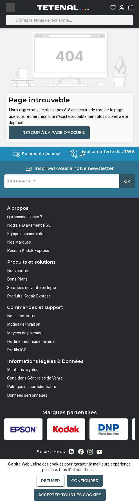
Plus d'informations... (78, 469)
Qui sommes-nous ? (24, 217)
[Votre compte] (121, 7)
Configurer (84, 480)
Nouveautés (18, 270)
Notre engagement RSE (29, 225)
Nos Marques (19, 242)
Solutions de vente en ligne (31, 287)
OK (127, 181)
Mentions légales (22, 369)
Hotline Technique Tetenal (31, 341)
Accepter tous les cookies (69, 494)
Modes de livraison (23, 324)
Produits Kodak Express (29, 296)
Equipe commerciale (25, 233)
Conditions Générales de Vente (35, 378)
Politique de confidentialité (31, 386)
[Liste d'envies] (113, 7)
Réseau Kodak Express (28, 250)
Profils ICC (17, 350)
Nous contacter (21, 316)
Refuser (50, 480)
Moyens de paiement (25, 333)
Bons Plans (17, 279)
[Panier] (130, 7)
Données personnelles (27, 395)
